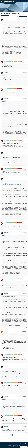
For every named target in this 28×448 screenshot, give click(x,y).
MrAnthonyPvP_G (6, 19)
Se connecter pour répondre (23, 16)
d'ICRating (14, 349)
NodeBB (16, 446)
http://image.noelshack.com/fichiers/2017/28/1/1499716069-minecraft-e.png (13, 430)
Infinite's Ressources (11, 348)
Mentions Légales (11, 442)
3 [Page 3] (15, 434)
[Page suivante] (17, 435)
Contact (6, 442)
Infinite (5, 331)
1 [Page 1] (12, 434)
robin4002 (5, 61)
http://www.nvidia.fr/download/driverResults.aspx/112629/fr (11, 172)
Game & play (7, 347)
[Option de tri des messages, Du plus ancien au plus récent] (18, 16)
